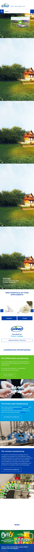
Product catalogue (17, 336)
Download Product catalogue (16, 340)
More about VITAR (9, 285)
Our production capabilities (11, 416)
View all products (8, 374)
